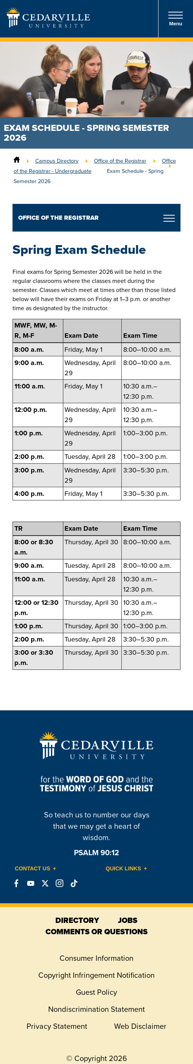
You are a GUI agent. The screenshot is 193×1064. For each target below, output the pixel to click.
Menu (175, 18)
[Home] (17, 161)
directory (77, 920)
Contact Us (32, 868)
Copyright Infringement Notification (96, 975)
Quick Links (123, 868)
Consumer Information (96, 958)
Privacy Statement (57, 1026)
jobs (127, 920)
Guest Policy (96, 992)
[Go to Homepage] (48, 25)
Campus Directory (56, 161)
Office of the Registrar (120, 161)
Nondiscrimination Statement (96, 1009)
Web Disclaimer (140, 1026)
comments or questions (96, 931)
